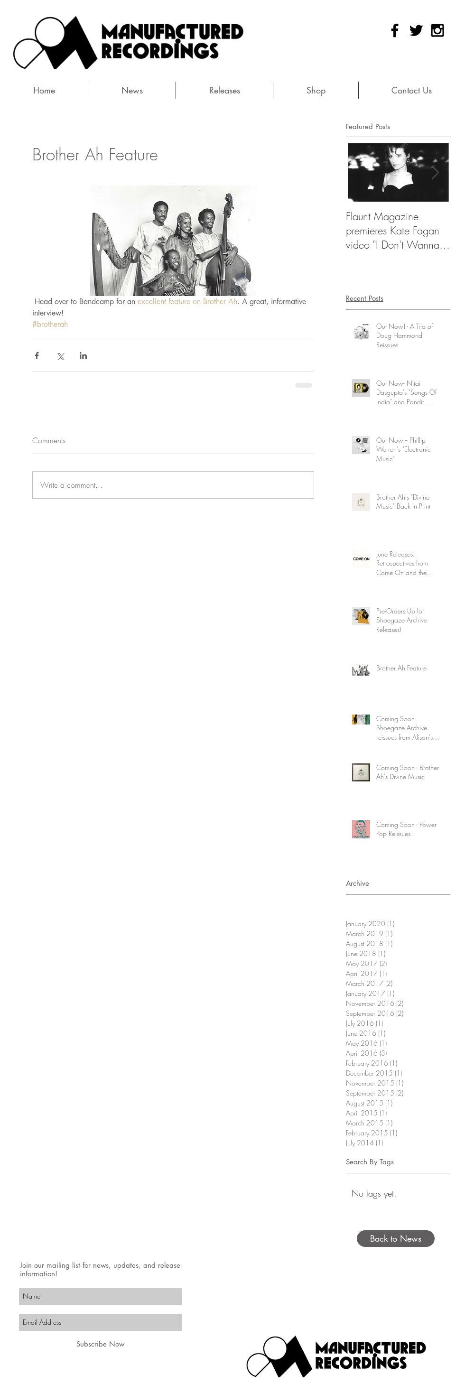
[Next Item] (435, 172)
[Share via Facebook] (36, 355)
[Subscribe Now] (100, 1344)
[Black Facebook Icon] (395, 30)
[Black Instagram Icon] (437, 30)
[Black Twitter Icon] (416, 30)
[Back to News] (396, 1238)
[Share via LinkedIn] (83, 355)
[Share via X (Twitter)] (60, 355)
